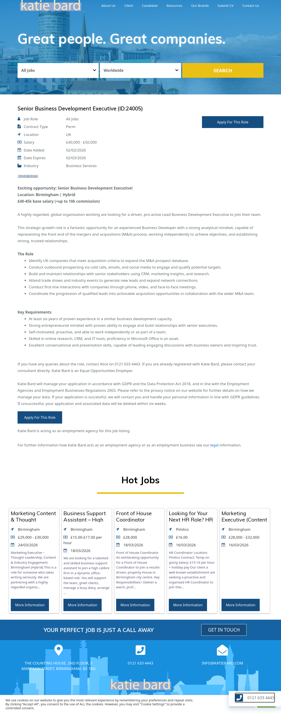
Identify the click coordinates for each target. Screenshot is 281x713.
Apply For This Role (233, 122)
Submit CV (225, 5)
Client (128, 5)
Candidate (150, 5)
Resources (174, 5)
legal (214, 445)
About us (108, 5)
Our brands (200, 5)
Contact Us (250, 5)
